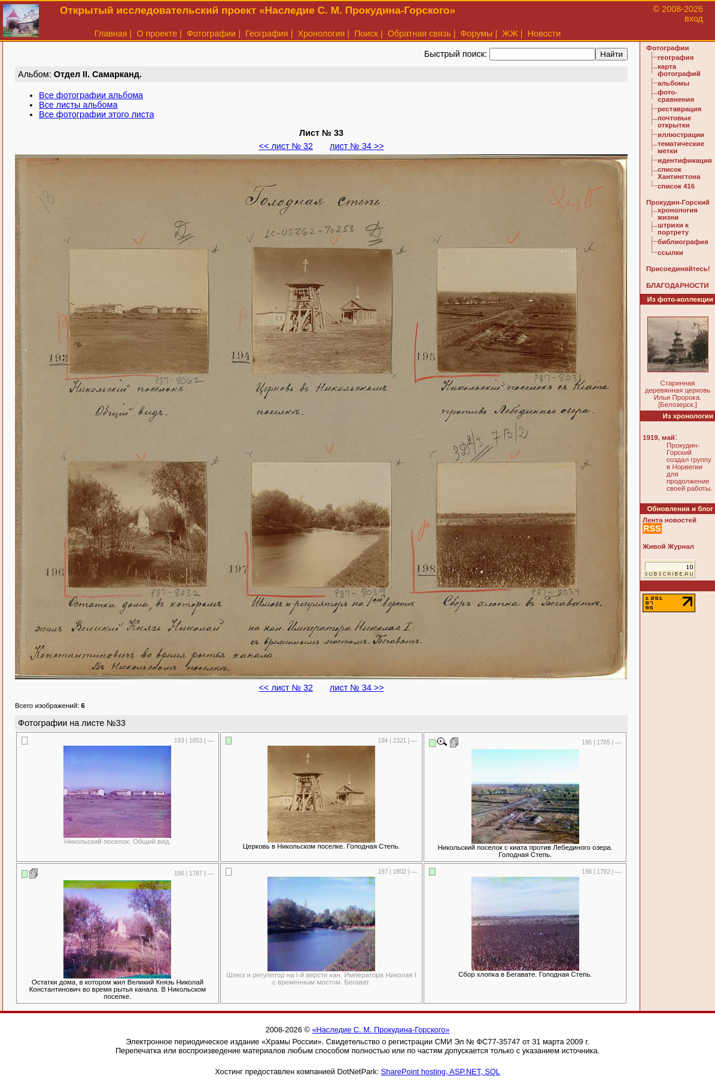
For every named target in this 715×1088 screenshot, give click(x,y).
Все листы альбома (78, 105)
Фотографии (211, 33)
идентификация (685, 160)
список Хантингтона (679, 173)
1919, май (659, 437)
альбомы (673, 83)
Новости (544, 33)
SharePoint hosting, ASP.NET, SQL (440, 1071)
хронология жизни (678, 213)
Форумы (476, 33)
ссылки (670, 252)
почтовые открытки (674, 121)
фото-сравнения (676, 96)
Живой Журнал (668, 546)
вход (693, 18)
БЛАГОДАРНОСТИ (677, 285)
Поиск (366, 33)
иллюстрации (681, 134)
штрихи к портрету (673, 228)
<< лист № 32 (286, 146)
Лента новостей (669, 520)
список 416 (676, 186)
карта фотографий (679, 70)
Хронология (321, 33)
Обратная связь (419, 33)
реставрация (679, 109)
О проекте (156, 33)
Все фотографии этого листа (96, 114)
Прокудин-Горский (678, 202)
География (266, 33)
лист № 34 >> (357, 146)
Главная (111, 33)
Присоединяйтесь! (678, 268)
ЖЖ (510, 33)
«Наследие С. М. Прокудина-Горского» (380, 1029)
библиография (683, 241)
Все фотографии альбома (91, 95)
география (675, 57)
